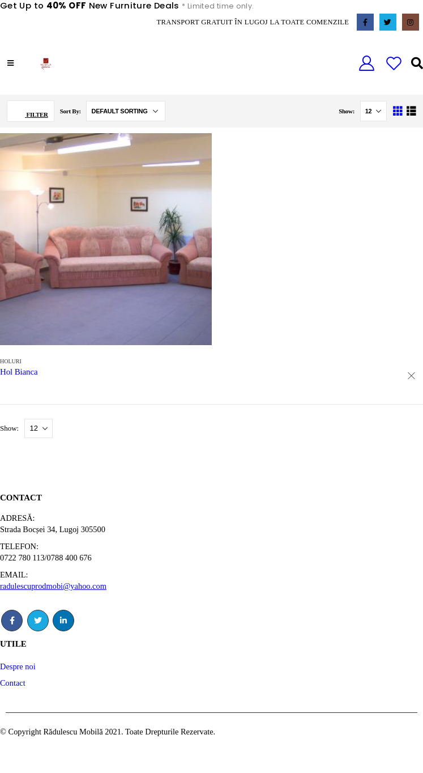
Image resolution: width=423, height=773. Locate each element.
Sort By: (71, 111)
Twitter (38, 620)
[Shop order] (125, 111)
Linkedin (63, 620)
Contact (12, 682)
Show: (347, 111)
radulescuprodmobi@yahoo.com (53, 586)
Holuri (11, 361)
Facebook (12, 620)
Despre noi (18, 666)
